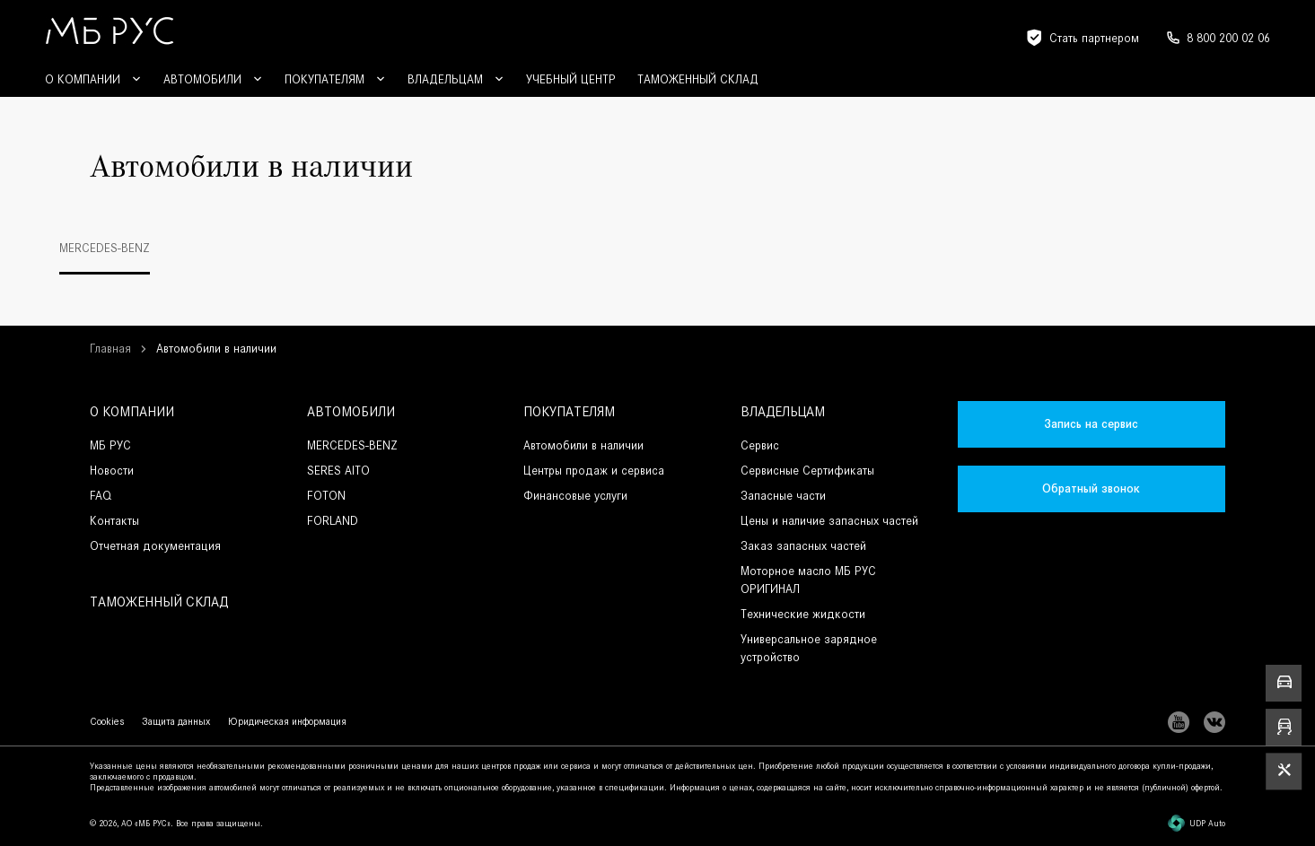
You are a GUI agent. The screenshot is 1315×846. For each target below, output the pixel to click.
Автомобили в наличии (583, 445)
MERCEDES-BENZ (352, 445)
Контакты (114, 520)
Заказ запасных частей (803, 546)
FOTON (326, 495)
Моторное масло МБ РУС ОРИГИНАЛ (808, 580)
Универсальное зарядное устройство (809, 648)
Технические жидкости (803, 614)
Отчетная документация (155, 546)
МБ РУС (110, 445)
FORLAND (332, 520)
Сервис (760, 445)
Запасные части (783, 495)
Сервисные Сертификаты (807, 470)
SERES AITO (338, 470)
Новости (112, 470)
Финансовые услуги (575, 495)
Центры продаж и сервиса (593, 470)
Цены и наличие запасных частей (829, 520)
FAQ (100, 495)
